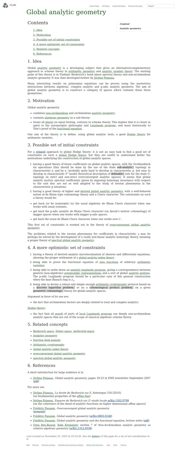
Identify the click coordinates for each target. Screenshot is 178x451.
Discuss (35, 445)
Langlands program (103, 125)
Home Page (94, 6)
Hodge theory (136, 134)
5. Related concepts (46, 49)
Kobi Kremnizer (68, 425)
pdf (36, 381)
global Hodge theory (72, 155)
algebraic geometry (57, 117)
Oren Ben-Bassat (44, 425)
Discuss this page (135, 6)
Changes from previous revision (70, 445)
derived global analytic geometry (101, 191)
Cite (108, 445)
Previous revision (48, 445)
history (96, 436)
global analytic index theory (96, 257)
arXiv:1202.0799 (118, 400)
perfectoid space (83, 331)
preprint (39, 411)
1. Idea (37, 30)
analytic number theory (117, 71)
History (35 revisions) (94, 445)
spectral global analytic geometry (72, 240)
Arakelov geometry (45, 335)
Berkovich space (43, 331)
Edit (27, 445)
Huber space (63, 331)
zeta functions (109, 262)
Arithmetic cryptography (48, 344)
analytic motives (139, 273)
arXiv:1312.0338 (80, 428)
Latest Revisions (119, 6)
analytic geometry (49, 68)
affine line (83, 396)
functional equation (69, 128)
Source (123, 445)
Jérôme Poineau (104, 77)
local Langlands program (95, 313)
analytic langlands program (88, 269)
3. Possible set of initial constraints (56, 39)
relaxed (40, 151)
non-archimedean (57, 113)
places (49, 122)
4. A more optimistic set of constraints (58, 44)
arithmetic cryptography (111, 284)
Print (115, 445)
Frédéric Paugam (44, 408)
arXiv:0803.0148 (100, 416)
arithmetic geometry (81, 71)
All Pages (106, 6)
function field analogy (47, 340)
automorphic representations (82, 273)
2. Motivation (42, 34)
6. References (42, 53)
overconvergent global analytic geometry (59, 353)
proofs (59, 313)
